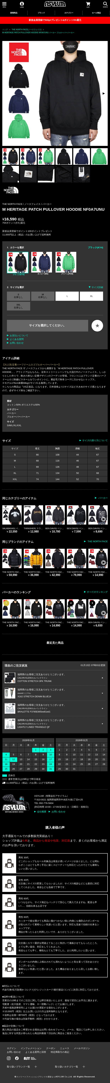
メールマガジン (82, 1048)
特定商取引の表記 (60, 1052)
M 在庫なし (42, 296)
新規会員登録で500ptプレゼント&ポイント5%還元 (55, 20)
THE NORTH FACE (97, 541)
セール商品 (96, 13)
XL (91, 296)
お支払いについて (19, 335)
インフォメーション (31, 1048)
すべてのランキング (97, 592)
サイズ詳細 (97, 287)
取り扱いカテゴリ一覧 (66, 1066)
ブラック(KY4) (17, 264)
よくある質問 (17, 339)
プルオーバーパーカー (18, 416)
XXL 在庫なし (18, 306)
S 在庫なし (18, 296)
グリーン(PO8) (66, 263)
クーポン (50, 1048)
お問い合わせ (17, 343)
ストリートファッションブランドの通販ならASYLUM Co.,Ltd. (44, 1076)
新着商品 (13, 13)
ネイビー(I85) (41, 263)
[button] (103, 93)
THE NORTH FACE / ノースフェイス (21, 204)
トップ (5, 30)
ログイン (11, 1048)
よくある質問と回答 (35, 1052)
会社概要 (41, 811)
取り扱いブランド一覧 (18, 1066)
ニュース (64, 1048)
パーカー (47, 204)
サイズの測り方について (95, 440)
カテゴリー (68, 13)
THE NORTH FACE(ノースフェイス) (26, 30)
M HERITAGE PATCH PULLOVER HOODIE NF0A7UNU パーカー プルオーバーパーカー (38, 33)
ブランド (41, 13)
